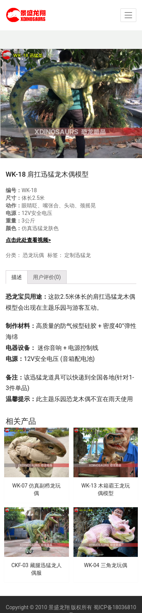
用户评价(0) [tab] (47, 277)
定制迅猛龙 (77, 255)
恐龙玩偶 (33, 255)
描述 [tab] (16, 277)
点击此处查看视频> (28, 240)
